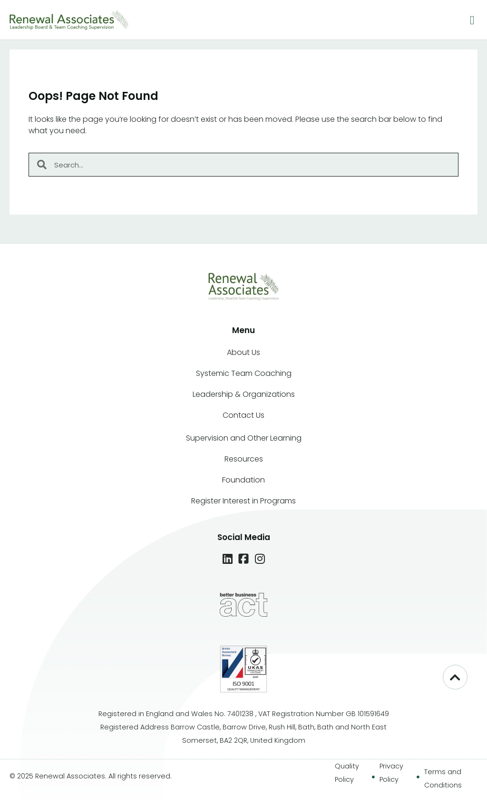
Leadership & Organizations (244, 394)
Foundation (243, 479)
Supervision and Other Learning (244, 438)
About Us (243, 352)
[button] (472, 20)
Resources (243, 458)
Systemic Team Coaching (244, 373)
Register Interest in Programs (243, 500)
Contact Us (243, 415)
